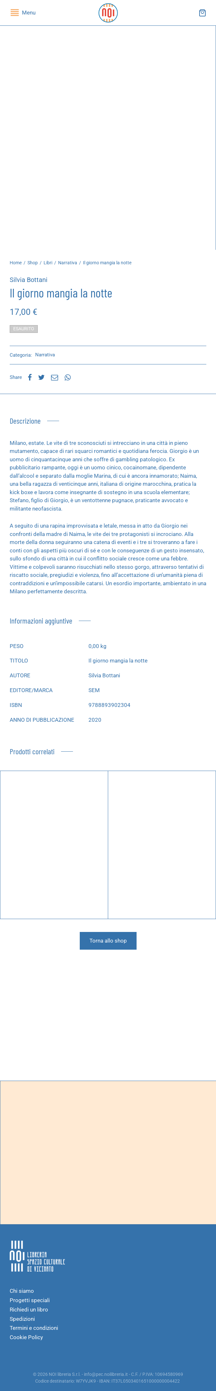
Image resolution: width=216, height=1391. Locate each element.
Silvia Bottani (28, 280)
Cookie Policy (26, 1337)
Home (16, 262)
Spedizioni (22, 1319)
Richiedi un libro (29, 1309)
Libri (48, 262)
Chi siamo (22, 1291)
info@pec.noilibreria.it (106, 1374)
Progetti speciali (30, 1300)
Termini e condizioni (34, 1328)
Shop (32, 262)
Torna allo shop (108, 940)
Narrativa (67, 262)
